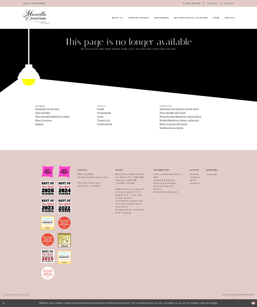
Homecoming (104, 124)
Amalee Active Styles (171, 128)
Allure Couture (43, 120)
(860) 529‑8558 (81, 174)
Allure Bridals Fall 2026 (173, 113)
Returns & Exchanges (160, 183)
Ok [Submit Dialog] (251, 303)
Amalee (39, 124)
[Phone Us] (192, 3)
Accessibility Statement (161, 192)
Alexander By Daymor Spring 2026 (179, 109)
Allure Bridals (42, 113)
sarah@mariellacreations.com (88, 177)
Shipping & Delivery (160, 180)
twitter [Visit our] (188, 180)
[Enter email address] (211, 175)
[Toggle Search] (212, 3)
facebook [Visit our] (189, 174)
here (214, 303)
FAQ (151, 177)
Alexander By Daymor (47, 109)
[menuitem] (34, 3)
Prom (100, 116)
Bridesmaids (104, 113)
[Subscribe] (219, 175)
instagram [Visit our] (190, 177)
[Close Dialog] (5, 303)
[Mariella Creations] (36, 17)
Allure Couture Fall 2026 (173, 124)
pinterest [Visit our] (190, 183)
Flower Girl (103, 120)
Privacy (153, 189)
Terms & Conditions (159, 186)
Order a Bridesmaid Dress (162, 174)
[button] (229, 3)
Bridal (100, 109)
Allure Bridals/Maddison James (52, 116)
